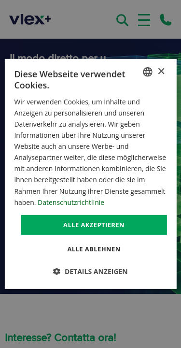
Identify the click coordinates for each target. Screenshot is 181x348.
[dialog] (90, 174)
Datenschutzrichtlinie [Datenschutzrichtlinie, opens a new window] (71, 201)
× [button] (161, 71)
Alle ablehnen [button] (93, 249)
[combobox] (148, 72)
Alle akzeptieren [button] (94, 224)
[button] (90, 271)
